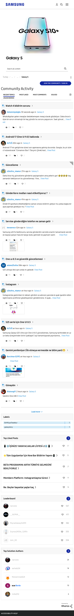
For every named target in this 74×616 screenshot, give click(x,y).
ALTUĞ (9, 143)
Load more (35, 412)
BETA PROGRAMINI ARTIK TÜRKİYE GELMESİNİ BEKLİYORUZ (27, 466)
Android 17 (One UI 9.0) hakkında (22, 136)
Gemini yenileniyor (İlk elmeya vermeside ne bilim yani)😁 (35, 350)
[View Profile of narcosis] (13, 506)
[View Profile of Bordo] (18, 585)
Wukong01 (11, 391)
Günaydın (10, 385)
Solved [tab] (54, 95)
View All (37, 438)
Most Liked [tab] (23, 95)
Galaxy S (40, 112)
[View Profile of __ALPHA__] (15, 514)
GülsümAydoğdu (14, 112)
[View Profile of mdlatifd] (15, 594)
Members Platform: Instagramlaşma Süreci (25, 478)
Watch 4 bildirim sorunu (18, 105)
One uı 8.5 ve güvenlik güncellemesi (24, 259)
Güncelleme (12, 165)
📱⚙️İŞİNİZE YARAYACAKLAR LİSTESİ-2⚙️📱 (27, 446)
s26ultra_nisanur (14, 171)
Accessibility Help (9, 613)
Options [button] (67, 77)
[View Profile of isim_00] (13, 540)
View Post (51, 150)
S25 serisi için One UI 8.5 (18, 322)
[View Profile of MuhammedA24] (18, 577)
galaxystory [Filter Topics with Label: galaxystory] (8, 427)
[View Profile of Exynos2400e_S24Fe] (18, 532)
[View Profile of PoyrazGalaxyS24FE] (18, 523)
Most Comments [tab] (39, 95)
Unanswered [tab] (8, 98)
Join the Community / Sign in (55, 83)
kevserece (11, 228)
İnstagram (11, 284)
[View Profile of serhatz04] (16, 568)
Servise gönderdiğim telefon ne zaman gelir (28, 221)
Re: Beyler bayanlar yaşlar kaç (18, 487)
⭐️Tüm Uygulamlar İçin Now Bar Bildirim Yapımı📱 (29, 455)
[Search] (37, 68)
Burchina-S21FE (13, 356)
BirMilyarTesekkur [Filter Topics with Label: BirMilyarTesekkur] (10, 423)
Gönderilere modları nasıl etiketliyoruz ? (26, 193)
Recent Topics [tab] (9, 95)
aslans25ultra (12, 265)
